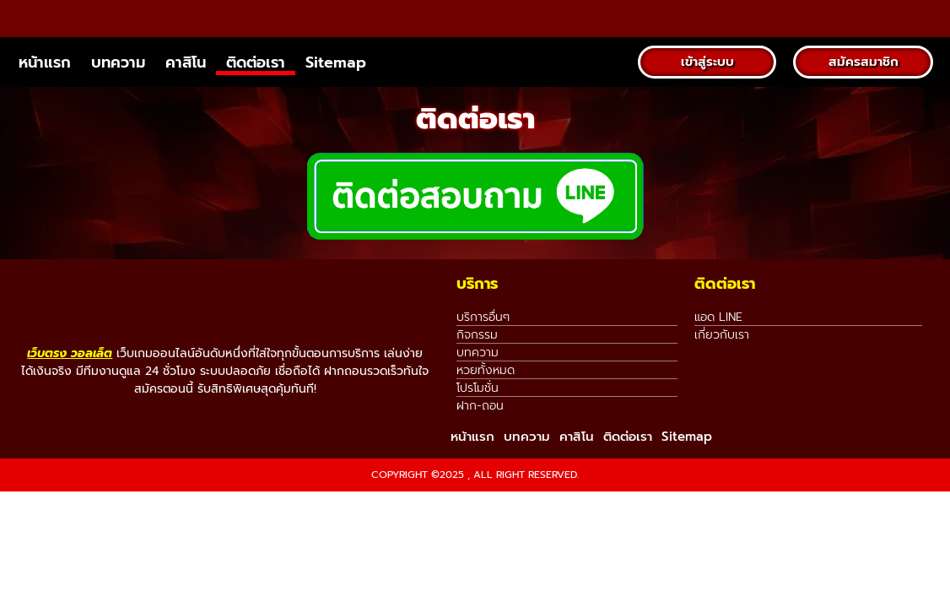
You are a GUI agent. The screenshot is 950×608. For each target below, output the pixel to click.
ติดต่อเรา (255, 99)
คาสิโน (185, 99)
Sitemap (335, 99)
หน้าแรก (45, 99)
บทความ (118, 99)
